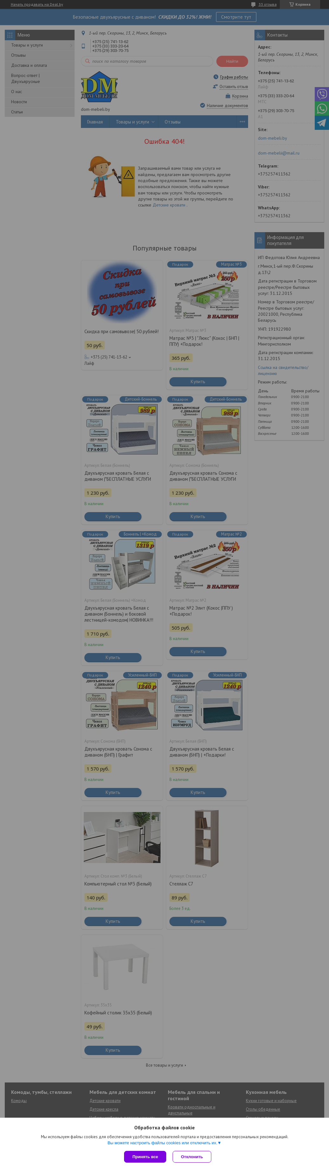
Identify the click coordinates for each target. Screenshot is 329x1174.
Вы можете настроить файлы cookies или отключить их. (162, 1142)
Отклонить (192, 1156)
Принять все (145, 1156)
